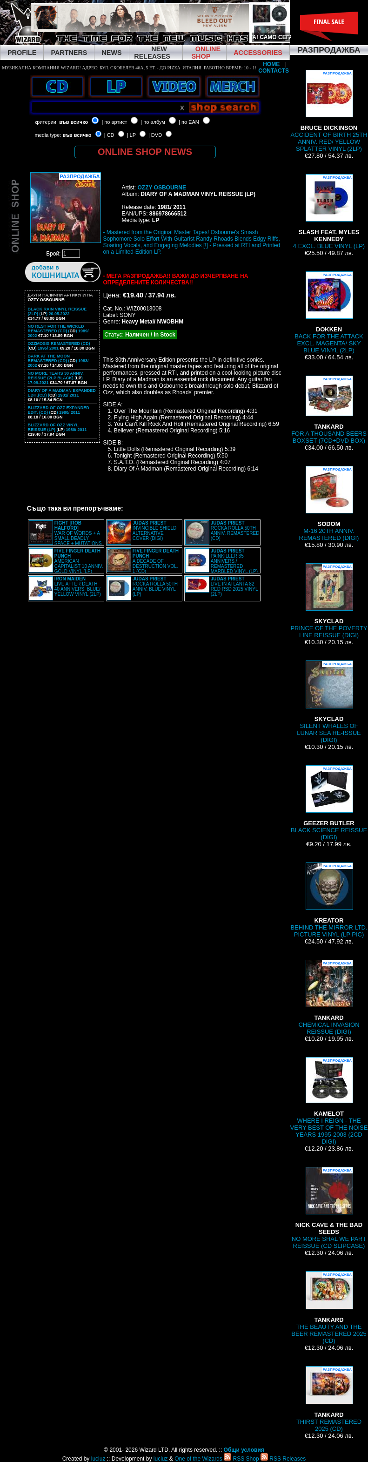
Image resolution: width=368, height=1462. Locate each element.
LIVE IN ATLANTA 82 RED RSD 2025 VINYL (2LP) (234, 586)
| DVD (155, 135)
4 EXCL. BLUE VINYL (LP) (329, 211)
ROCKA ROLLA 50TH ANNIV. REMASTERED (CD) (235, 530)
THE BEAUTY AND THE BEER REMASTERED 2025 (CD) (328, 1307)
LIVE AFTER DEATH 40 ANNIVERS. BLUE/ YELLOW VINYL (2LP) (77, 586)
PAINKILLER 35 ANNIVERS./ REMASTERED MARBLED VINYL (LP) (234, 561)
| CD (109, 135)
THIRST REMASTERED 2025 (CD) (328, 1399)
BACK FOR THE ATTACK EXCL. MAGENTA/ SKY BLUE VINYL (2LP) (328, 312)
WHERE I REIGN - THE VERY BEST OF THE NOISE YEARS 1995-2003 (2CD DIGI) (329, 1101)
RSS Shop (241, 1458)
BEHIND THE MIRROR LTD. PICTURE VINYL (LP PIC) (328, 900)
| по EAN (189, 122)
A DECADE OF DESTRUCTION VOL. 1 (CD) (156, 561)
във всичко (73, 122)
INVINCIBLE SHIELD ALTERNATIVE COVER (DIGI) (154, 530)
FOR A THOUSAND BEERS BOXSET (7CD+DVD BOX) (329, 410)
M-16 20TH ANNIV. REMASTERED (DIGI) (329, 503)
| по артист (114, 122)
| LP (131, 135)
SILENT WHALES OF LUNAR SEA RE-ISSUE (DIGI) (329, 701)
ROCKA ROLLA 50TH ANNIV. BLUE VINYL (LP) (155, 586)
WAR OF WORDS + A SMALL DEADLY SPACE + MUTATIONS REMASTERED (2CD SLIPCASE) (65, 535)
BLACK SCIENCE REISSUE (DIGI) (329, 803)
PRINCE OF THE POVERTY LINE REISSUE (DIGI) (328, 601)
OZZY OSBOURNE (161, 187)
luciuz (98, 1458)
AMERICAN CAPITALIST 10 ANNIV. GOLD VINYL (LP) (78, 561)
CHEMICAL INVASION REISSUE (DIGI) (329, 997)
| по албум (153, 122)
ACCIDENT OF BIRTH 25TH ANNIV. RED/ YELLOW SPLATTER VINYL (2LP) (328, 111)
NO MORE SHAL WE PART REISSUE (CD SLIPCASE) (329, 1208)
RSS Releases (283, 1458)
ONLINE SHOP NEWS (145, 152)
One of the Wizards (198, 1458)
